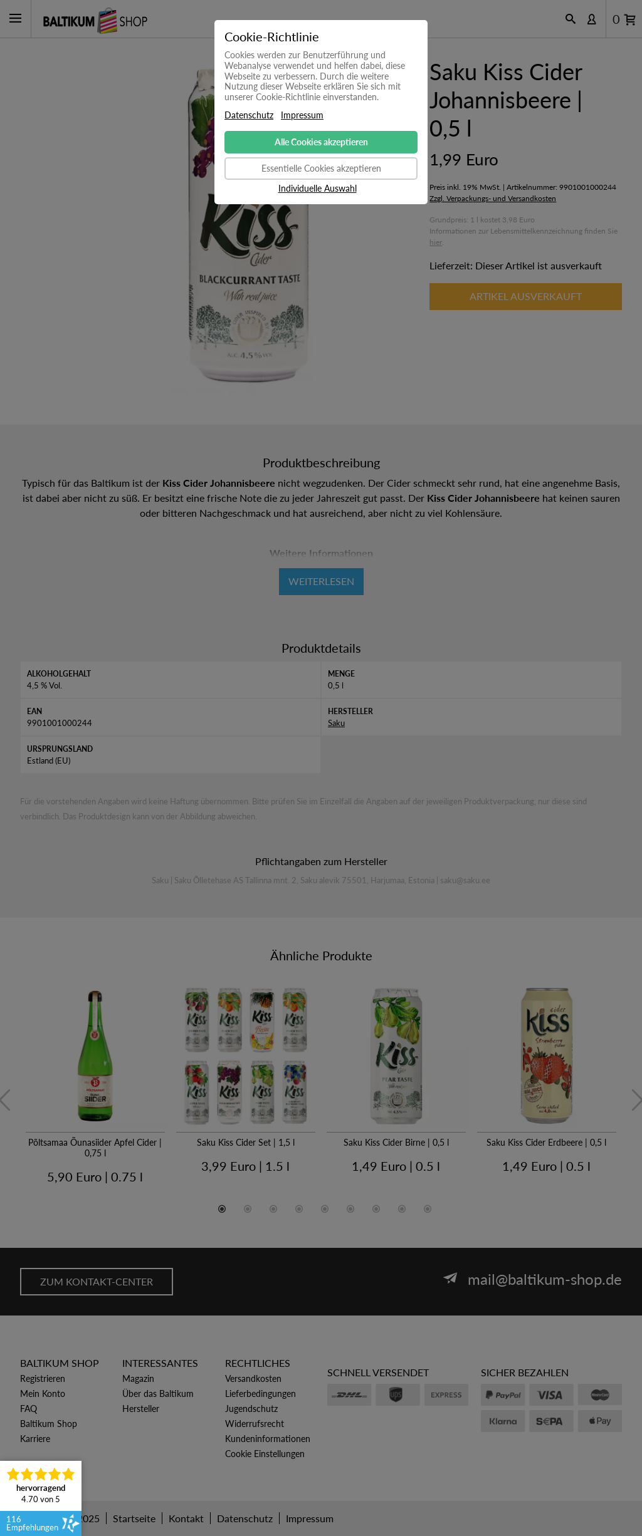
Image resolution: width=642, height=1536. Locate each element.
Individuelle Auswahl (317, 189)
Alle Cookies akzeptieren (321, 142)
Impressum (302, 115)
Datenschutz (248, 115)
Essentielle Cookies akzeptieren (321, 168)
